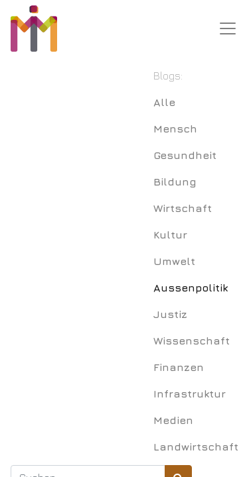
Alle (164, 102)
